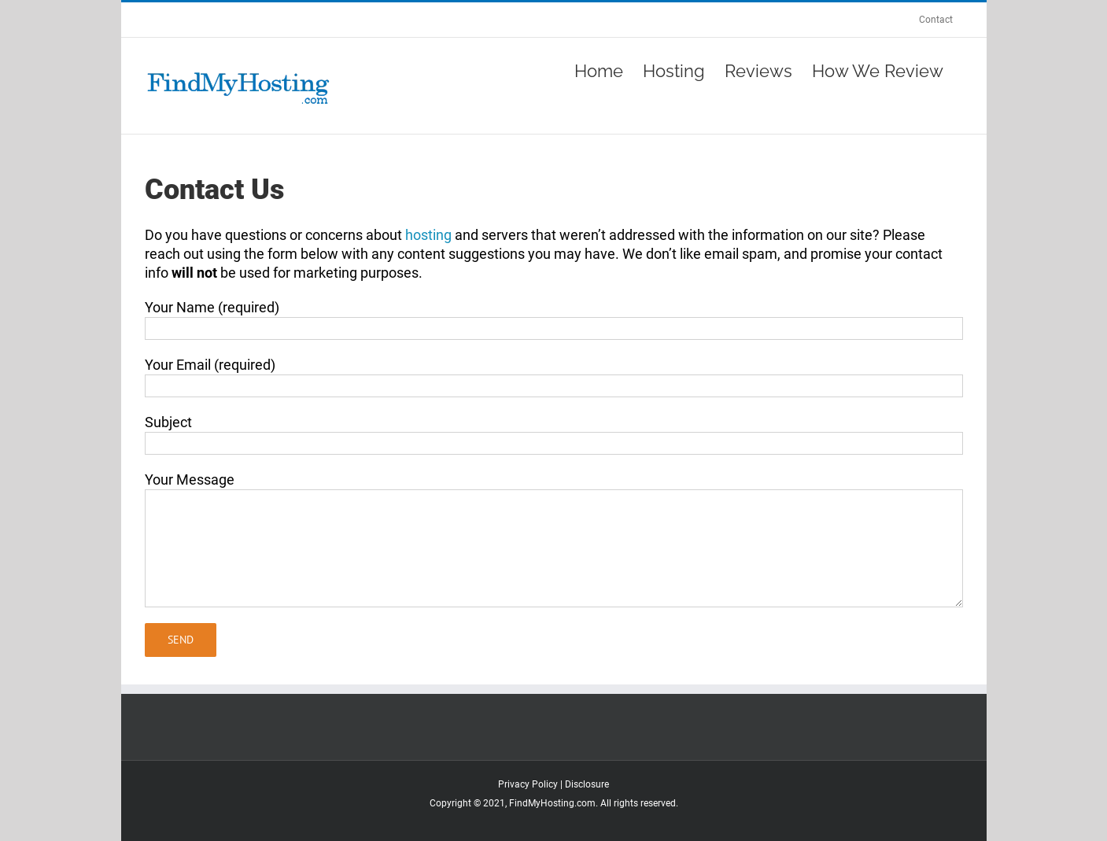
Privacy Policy (528, 784)
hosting (428, 235)
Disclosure (587, 784)
